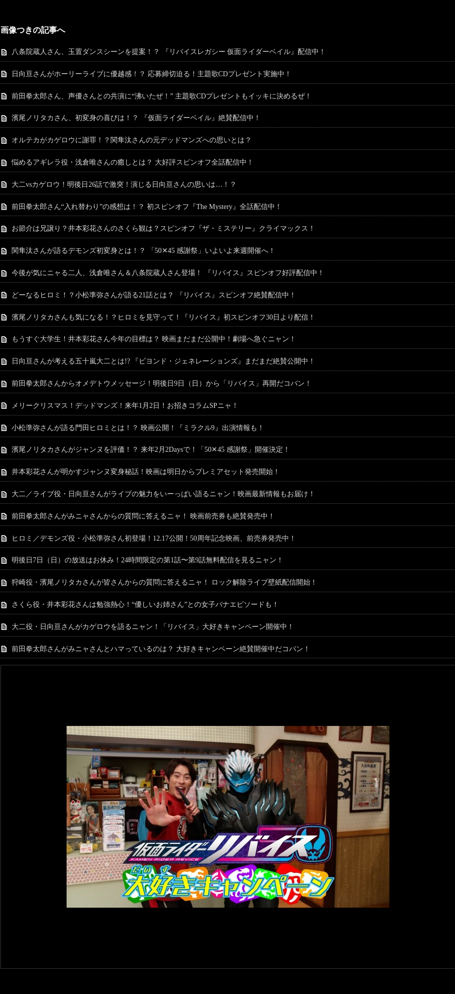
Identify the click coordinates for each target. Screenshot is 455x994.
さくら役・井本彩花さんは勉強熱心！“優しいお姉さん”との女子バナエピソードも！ (145, 604)
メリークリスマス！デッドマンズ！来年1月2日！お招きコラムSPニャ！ (125, 405)
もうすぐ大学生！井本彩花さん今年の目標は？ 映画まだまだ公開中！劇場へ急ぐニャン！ (154, 339)
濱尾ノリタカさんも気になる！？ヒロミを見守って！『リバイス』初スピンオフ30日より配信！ (163, 317)
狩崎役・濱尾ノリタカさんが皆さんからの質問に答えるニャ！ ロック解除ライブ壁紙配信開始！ (164, 582)
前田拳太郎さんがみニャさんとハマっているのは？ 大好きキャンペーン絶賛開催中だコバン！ (161, 649)
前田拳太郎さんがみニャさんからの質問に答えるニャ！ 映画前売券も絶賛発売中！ (143, 516)
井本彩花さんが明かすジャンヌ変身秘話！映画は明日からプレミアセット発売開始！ (146, 472)
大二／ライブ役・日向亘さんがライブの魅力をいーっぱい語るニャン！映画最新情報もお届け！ (163, 494)
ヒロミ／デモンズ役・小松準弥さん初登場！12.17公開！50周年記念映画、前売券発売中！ (154, 538)
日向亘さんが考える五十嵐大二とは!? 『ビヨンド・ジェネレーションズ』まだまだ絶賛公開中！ (163, 361)
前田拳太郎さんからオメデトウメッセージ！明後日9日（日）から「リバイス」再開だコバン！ (162, 383)
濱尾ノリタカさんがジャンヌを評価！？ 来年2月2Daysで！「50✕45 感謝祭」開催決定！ (151, 449)
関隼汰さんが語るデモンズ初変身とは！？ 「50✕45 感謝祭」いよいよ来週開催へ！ (143, 250)
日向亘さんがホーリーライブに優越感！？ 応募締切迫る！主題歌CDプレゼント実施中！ (152, 74)
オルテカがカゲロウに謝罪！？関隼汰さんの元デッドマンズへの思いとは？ (132, 140)
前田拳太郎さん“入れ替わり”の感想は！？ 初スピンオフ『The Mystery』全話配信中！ (147, 207)
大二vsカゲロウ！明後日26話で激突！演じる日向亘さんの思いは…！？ (124, 184)
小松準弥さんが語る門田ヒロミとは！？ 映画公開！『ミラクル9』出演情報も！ (138, 428)
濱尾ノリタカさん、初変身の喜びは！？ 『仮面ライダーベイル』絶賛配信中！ (136, 118)
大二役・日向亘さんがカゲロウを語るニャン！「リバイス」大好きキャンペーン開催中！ (153, 627)
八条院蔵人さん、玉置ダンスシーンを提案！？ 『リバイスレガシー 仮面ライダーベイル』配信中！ (169, 52)
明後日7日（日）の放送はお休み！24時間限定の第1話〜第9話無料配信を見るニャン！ (147, 560)
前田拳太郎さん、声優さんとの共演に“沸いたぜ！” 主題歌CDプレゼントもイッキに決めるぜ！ (162, 96)
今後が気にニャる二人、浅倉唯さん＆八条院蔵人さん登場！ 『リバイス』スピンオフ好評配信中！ (168, 273)
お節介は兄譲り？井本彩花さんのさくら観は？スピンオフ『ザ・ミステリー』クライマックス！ (163, 228)
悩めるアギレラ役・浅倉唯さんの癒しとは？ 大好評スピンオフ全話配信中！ (133, 162)
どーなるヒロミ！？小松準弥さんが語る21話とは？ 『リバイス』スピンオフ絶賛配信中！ (154, 295)
